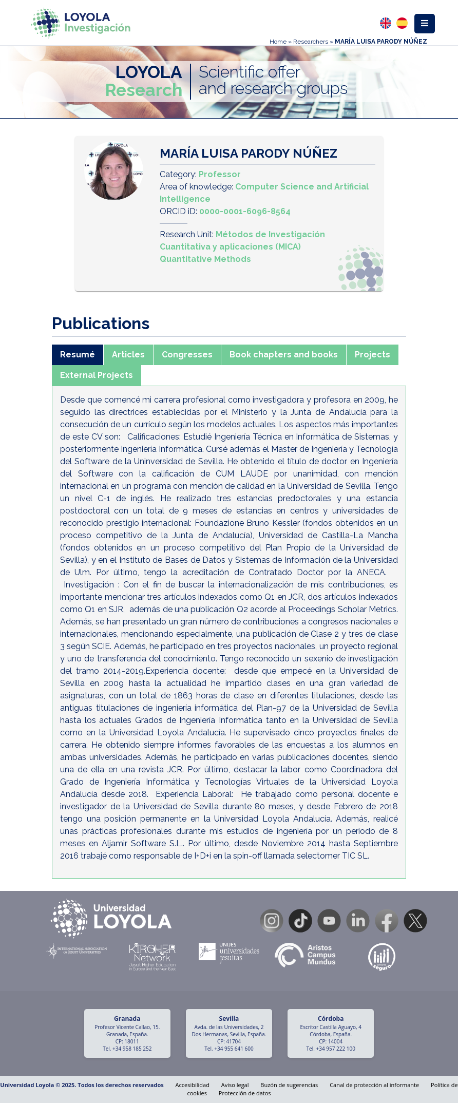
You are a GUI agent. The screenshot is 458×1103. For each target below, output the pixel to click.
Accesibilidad (192, 1085)
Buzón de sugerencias (289, 1085)
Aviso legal (235, 1085)
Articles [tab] (128, 354)
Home (278, 41)
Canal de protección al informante (374, 1085)
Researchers (310, 41)
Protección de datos (245, 1093)
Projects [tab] (372, 354)
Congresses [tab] (187, 354)
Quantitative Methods (205, 259)
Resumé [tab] (77, 354)
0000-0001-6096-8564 (245, 211)
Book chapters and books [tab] (284, 354)
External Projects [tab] (96, 375)
